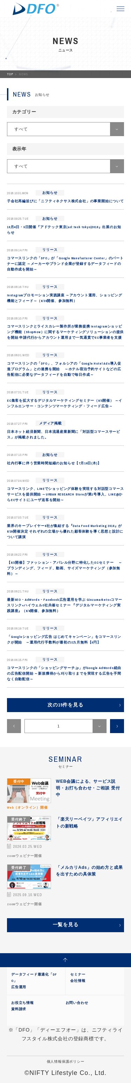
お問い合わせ (77, 1003)
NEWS (23, 74)
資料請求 (18, 1009)
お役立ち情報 (22, 1003)
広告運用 (18, 987)
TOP (10, 74)
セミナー (77, 974)
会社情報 (77, 981)
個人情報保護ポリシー (66, 1061)
